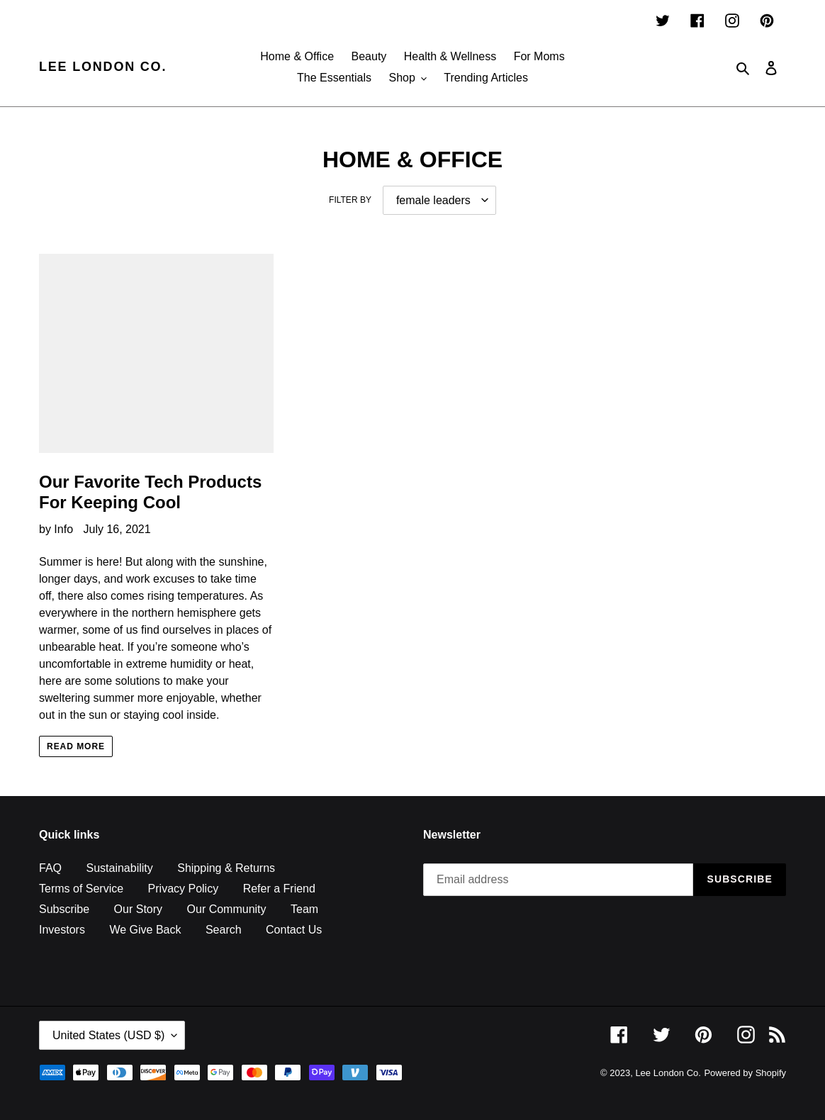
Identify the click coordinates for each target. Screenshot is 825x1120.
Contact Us (294, 930)
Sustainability (119, 868)
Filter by (350, 200)
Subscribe (64, 909)
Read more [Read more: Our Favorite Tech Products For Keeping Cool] (76, 746)
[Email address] (558, 879)
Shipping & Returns (226, 868)
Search (224, 930)
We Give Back (145, 930)
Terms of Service (81, 889)
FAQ (50, 868)
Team (304, 909)
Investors (62, 930)
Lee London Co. (103, 67)
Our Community (226, 909)
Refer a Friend (279, 889)
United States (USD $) (108, 1035)
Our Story (138, 909)
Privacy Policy (183, 889)
